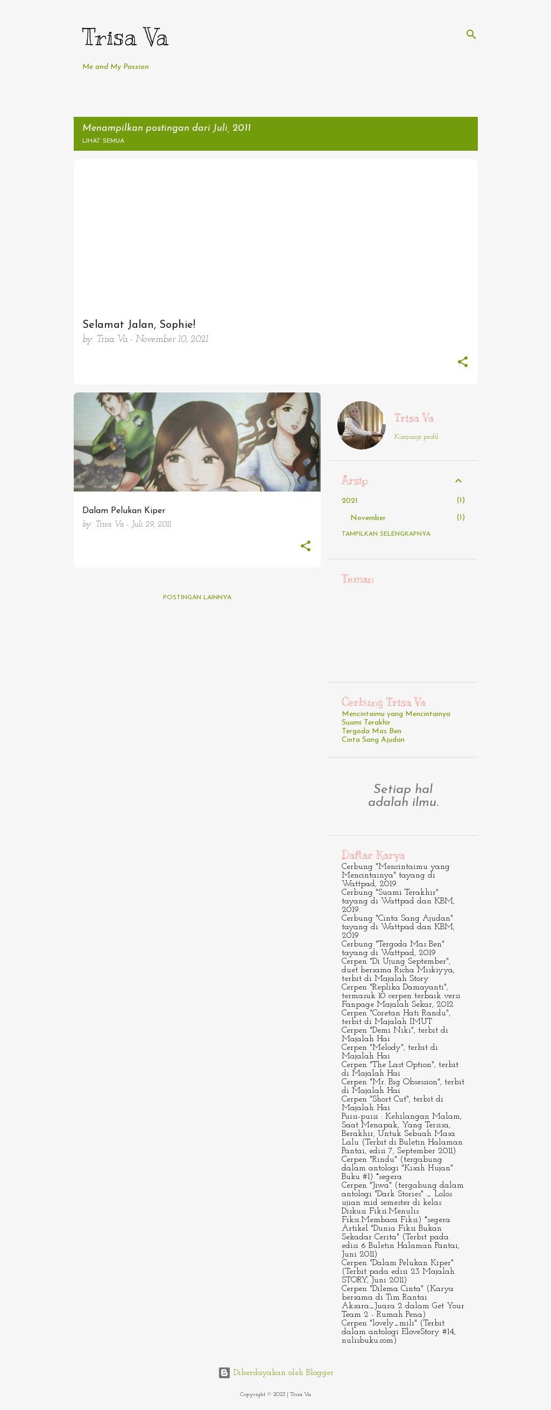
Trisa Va (125, 37)
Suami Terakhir (366, 723)
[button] (462, 363)
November (368, 518)
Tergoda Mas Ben (371, 731)
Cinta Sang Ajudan (373, 740)
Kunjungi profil (416, 437)
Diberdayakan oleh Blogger (276, 1373)
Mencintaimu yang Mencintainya (396, 714)
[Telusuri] (471, 34)
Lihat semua (103, 141)
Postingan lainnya (197, 597)
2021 (350, 501)
